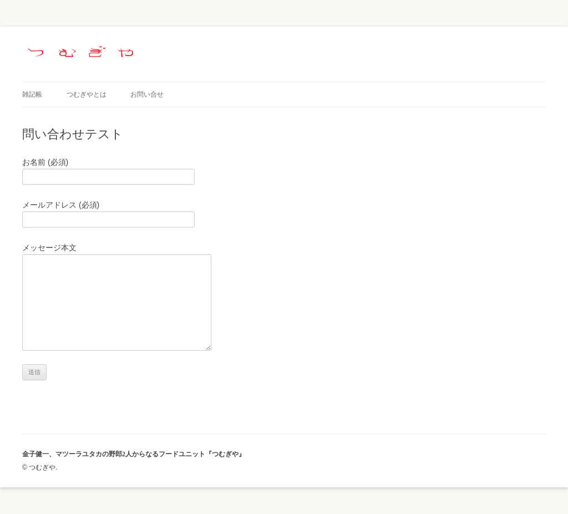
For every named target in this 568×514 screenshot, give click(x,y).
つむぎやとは (86, 94)
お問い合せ (147, 94)
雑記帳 (32, 94)
